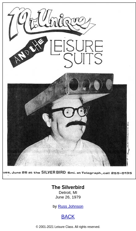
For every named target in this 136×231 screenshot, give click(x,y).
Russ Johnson (70, 206)
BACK (68, 216)
